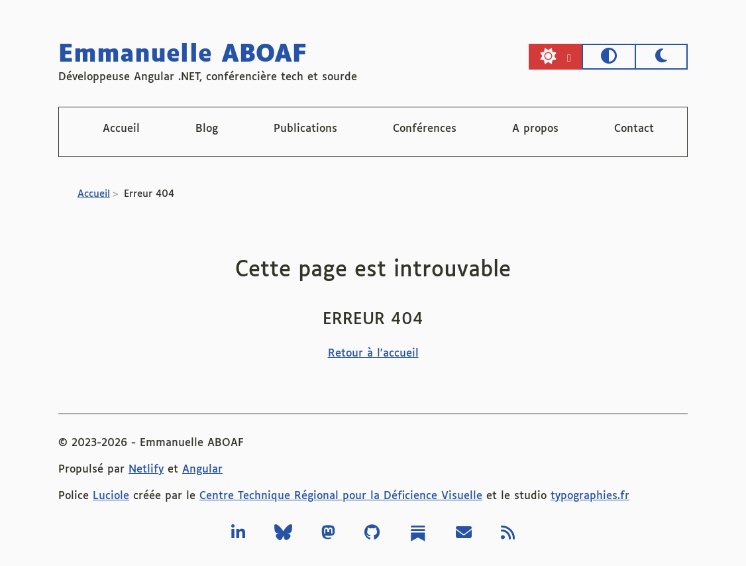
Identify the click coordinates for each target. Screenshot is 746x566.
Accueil (121, 129)
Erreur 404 (149, 194)
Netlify (146, 469)
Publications (305, 129)
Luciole (111, 496)
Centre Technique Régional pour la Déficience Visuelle (340, 496)
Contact (634, 129)
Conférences (424, 129)
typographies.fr (590, 496)
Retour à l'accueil (373, 353)
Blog (206, 129)
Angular (202, 469)
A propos (535, 129)
